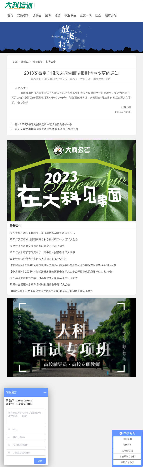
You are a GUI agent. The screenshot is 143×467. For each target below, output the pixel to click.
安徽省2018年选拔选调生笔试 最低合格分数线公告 (49, 129)
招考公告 (51, 61)
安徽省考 (23, 15)
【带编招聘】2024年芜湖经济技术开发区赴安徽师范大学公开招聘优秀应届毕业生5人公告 (61, 271)
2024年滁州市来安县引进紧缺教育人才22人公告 (37, 245)
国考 (48, 15)
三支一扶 (86, 15)
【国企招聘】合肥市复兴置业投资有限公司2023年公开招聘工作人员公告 (51, 290)
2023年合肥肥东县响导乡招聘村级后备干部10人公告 (40, 284)
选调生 (37, 15)
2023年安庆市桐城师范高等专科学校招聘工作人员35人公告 (44, 239)
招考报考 (37, 61)
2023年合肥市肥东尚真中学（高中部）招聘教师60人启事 (42, 252)
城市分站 (111, 15)
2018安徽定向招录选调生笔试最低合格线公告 (46, 124)
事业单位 (70, 15)
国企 (98, 15)
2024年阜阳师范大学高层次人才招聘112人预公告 (38, 258)
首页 (10, 15)
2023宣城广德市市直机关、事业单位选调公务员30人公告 (42, 232)
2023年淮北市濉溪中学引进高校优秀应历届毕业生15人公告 (44, 278)
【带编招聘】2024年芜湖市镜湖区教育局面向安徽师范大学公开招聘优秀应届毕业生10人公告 (63, 265)
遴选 (58, 15)
